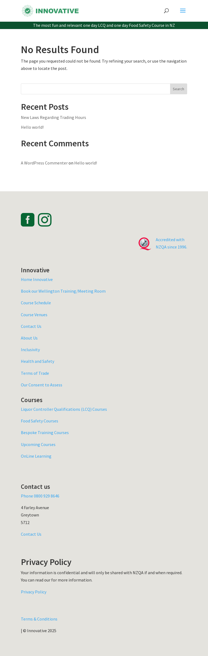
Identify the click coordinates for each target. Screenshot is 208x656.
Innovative (43, 279)
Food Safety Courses (39, 421)
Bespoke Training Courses (45, 432)
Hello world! (32, 127)
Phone (27, 496)
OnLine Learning (36, 456)
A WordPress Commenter (44, 163)
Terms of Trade (35, 373)
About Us (29, 338)
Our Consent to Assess (41, 384)
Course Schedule (36, 302)
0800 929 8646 (46, 496)
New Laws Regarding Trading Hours (53, 117)
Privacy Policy (33, 591)
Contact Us (31, 326)
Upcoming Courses (38, 444)
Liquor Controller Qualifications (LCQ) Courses (64, 409)
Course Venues (34, 314)
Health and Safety (37, 361)
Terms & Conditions (39, 619)
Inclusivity (30, 349)
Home (27, 279)
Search (178, 88)
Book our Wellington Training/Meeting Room (63, 291)
